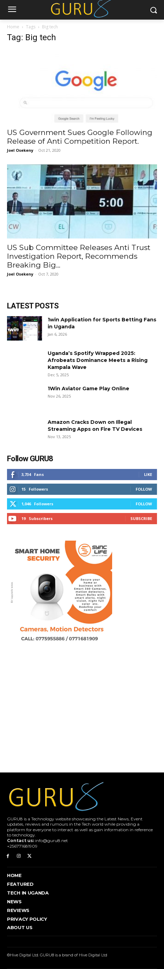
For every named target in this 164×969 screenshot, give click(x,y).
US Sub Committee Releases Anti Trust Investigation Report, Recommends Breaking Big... (78, 256)
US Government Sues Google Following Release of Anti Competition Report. (79, 136)
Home (13, 27)
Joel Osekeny (20, 150)
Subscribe (141, 518)
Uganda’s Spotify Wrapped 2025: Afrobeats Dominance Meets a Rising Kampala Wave (98, 360)
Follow (144, 489)
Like (148, 474)
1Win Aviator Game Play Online (88, 388)
